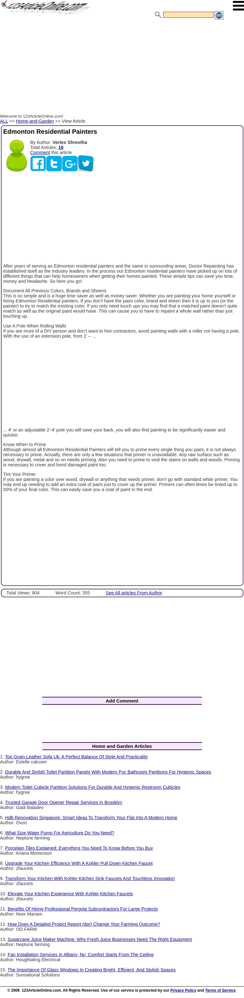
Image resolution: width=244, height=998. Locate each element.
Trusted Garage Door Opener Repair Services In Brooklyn (63, 802)
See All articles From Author (134, 592)
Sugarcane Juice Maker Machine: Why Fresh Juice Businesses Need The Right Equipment (100, 939)
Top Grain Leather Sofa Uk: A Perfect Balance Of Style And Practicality (76, 756)
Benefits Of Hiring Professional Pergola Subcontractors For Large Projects (83, 908)
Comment (40, 152)
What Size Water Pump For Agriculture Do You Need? (59, 832)
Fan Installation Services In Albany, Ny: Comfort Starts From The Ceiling (80, 954)
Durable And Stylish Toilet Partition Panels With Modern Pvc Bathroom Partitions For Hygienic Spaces (108, 771)
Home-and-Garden (35, 121)
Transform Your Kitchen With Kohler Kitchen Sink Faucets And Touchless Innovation (90, 878)
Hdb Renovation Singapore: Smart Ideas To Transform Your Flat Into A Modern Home (91, 817)
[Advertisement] (122, 67)
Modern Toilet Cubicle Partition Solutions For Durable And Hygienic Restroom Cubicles (92, 787)
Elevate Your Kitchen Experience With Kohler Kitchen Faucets (70, 893)
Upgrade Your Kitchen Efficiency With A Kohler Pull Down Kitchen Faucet (79, 863)
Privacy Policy (183, 990)
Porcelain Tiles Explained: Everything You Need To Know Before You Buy (79, 848)
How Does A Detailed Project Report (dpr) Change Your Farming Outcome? (84, 924)
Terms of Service (220, 990)
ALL (4, 121)
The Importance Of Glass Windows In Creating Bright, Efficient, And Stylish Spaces (92, 969)
